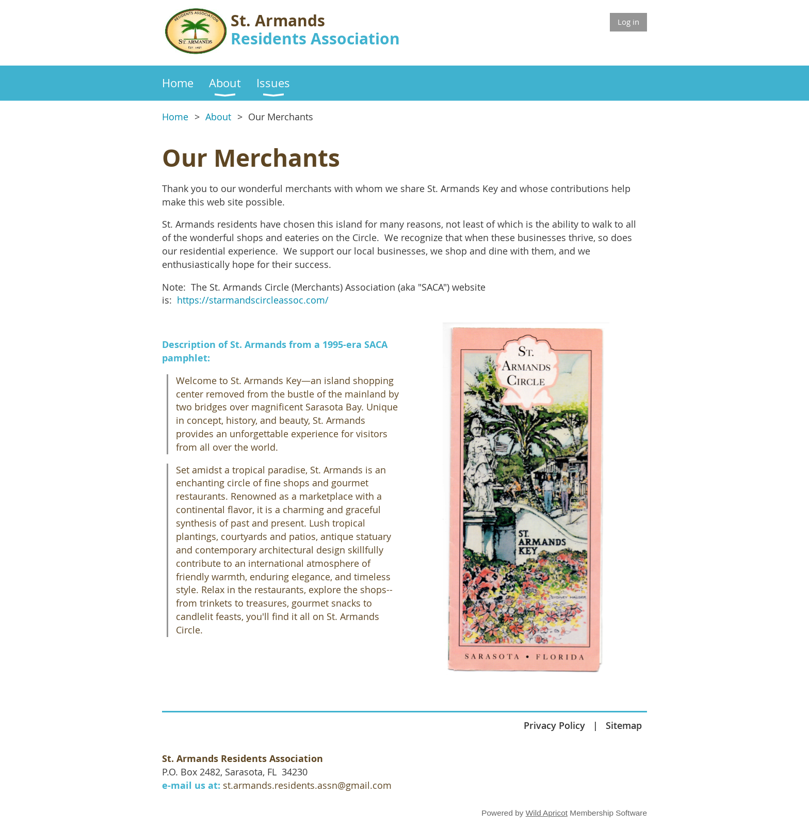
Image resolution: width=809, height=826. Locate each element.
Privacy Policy (554, 725)
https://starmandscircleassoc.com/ (253, 300)
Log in (628, 22)
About (218, 117)
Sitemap (624, 725)
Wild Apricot (547, 812)
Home (175, 117)
